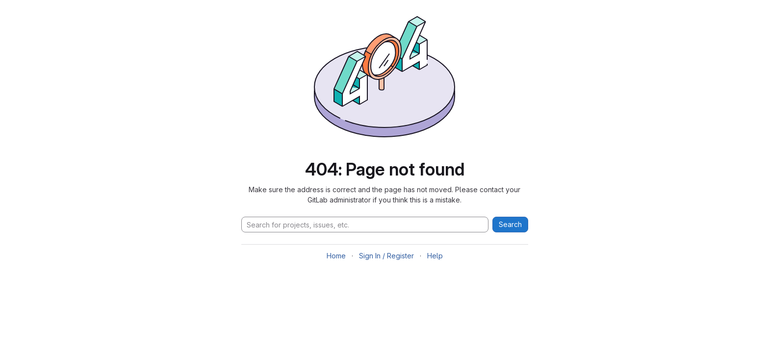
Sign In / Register (386, 256)
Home (336, 256)
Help (435, 256)
